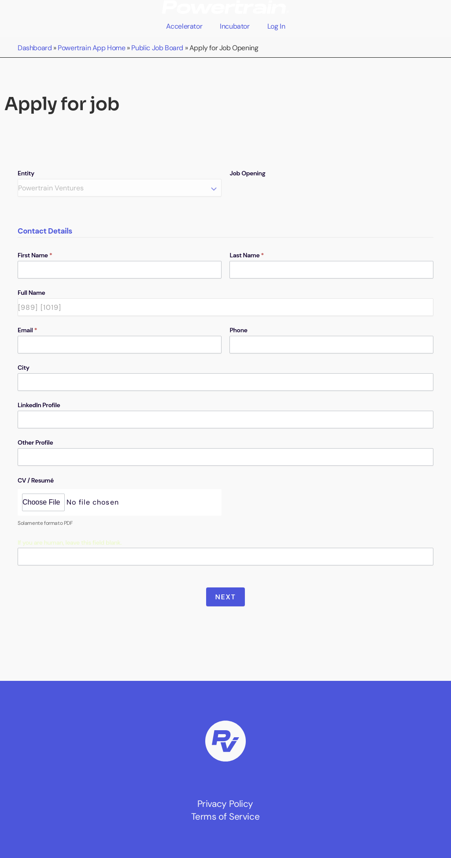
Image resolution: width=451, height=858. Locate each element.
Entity (26, 173)
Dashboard (35, 47)
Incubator (234, 26)
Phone (238, 330)
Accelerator (184, 26)
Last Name (246, 255)
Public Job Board (157, 47)
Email (27, 330)
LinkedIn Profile (39, 405)
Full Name (31, 293)
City (24, 367)
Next (225, 597)
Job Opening (247, 173)
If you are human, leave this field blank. (70, 542)
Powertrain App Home (91, 47)
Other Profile (35, 442)
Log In (276, 26)
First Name (35, 255)
